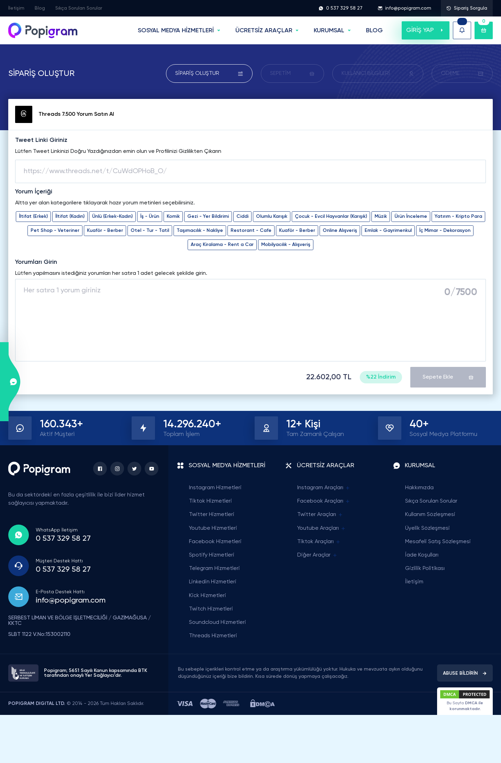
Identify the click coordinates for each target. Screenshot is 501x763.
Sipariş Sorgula (466, 8)
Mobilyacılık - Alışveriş (285, 244)
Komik (173, 216)
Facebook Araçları (323, 501)
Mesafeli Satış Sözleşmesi (438, 542)
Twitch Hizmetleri (211, 609)
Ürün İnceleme (410, 216)
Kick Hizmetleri (207, 595)
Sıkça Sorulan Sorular (78, 8)
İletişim (16, 8)
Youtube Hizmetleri (213, 528)
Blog (40, 8)
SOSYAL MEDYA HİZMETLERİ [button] (176, 30)
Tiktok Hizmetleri (210, 501)
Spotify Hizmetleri (211, 555)
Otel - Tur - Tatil (150, 230)
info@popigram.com (404, 8)
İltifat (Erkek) (33, 216)
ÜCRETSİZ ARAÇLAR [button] (263, 30)
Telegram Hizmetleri (214, 568)
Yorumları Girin (36, 262)
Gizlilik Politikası (425, 568)
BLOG (374, 30)
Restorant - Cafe (251, 230)
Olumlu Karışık (271, 216)
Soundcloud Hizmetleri (217, 622)
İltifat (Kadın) (70, 216)
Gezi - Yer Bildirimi (208, 216)
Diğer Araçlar (317, 555)
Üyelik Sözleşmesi (427, 528)
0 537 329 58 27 (341, 8)
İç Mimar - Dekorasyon (444, 230)
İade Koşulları (421, 555)
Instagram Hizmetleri (215, 488)
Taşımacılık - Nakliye (200, 230)
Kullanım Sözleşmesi (430, 514)
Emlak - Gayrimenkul (388, 230)
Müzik (381, 216)
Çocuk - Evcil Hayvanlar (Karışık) (331, 216)
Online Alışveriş (340, 230)
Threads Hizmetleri (213, 636)
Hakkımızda (419, 488)
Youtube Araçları (321, 528)
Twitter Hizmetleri (211, 514)
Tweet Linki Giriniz (41, 140)
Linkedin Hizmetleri (212, 582)
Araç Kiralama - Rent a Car (222, 244)
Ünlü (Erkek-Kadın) (112, 216)
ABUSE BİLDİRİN (465, 673)
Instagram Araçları (323, 488)
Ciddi (242, 216)
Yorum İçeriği (33, 192)
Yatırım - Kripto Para (458, 216)
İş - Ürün (149, 216)
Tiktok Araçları (319, 542)
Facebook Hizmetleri (215, 542)
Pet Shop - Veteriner (55, 230)
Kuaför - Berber (105, 230)
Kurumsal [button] (329, 30)
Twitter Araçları (320, 514)
